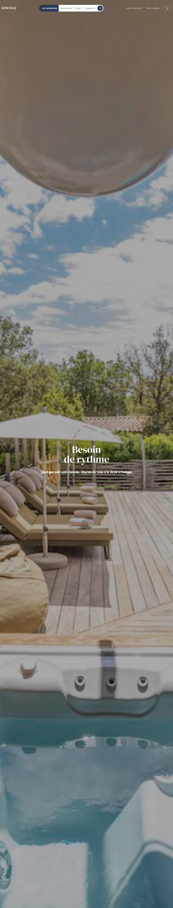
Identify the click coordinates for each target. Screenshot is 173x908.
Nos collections (134, 8)
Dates (78, 8)
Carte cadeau (153, 8)
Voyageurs (89, 8)
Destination (66, 8)
